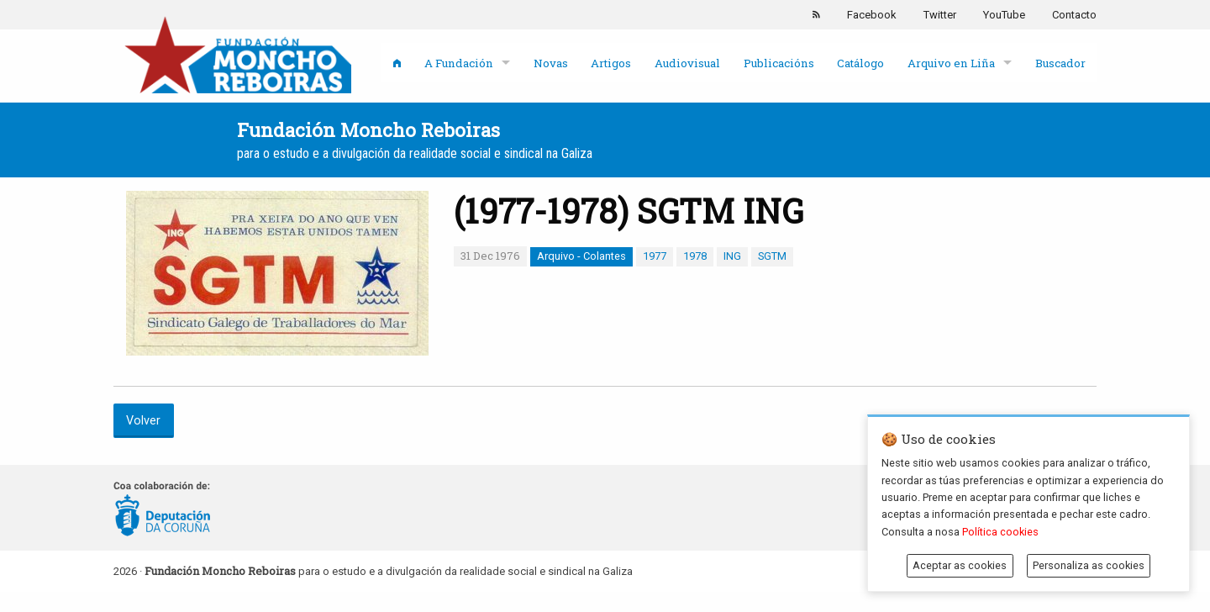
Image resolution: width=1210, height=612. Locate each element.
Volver (143, 421)
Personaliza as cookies (1088, 565)
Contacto (1074, 14)
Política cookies (1000, 531)
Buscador (1060, 63)
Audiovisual (687, 63)
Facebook (872, 14)
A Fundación (458, 63)
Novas (551, 63)
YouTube (1004, 14)
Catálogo (860, 63)
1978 (695, 256)
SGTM (772, 256)
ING (732, 256)
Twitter (939, 14)
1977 (654, 256)
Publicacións (779, 63)
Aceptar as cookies (960, 565)
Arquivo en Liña (951, 63)
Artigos (611, 63)
